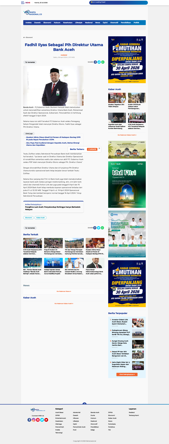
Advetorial (76, 412)
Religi (92, 430)
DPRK (57, 415)
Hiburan (76, 418)
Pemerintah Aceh (79, 427)
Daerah (37, 23)
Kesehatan (67, 23)
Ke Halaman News (64, 291)
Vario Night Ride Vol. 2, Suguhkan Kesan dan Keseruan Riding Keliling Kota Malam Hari (121, 364)
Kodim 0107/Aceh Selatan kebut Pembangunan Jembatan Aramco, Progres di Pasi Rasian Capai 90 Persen (136, 107)
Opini (105, 23)
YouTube (47, 421)
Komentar (30, 62)
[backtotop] (84, 404)
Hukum (57, 23)
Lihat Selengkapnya (127, 374)
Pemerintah (59, 427)
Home (27, 3)
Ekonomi (47, 23)
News (97, 23)
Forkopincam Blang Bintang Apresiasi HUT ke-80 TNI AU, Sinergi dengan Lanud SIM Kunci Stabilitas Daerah (121, 332)
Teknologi (58, 433)
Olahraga (58, 424)
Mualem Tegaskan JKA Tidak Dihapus (116, 105)
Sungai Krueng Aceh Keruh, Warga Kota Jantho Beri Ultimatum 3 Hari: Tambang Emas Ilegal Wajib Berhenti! (120, 343)
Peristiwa (111, 427)
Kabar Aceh (40, 218)
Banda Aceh (95, 412)
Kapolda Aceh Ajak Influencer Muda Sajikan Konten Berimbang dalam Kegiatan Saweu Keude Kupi (116, 126)
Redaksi (131, 412)
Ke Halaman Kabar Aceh (64, 303)
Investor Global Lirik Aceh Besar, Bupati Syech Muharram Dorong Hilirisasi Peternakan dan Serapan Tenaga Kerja (120, 322)
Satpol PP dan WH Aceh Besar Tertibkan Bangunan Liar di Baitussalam (120, 354)
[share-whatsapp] (102, 62)
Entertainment (60, 418)
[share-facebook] (95, 62)
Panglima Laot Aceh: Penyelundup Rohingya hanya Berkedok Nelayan (52, 208)
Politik (136, 23)
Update (92, 149)
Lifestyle (78, 23)
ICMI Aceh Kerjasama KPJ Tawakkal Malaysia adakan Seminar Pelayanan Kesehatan (136, 126)
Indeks (28, 23)
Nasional (88, 23)
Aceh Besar (59, 412)
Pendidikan (126, 23)
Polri (74, 430)
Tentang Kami (134, 415)
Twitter (43, 421)
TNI (109, 430)
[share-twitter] (99, 62)
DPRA (110, 412)
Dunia (93, 415)
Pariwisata (112, 424)
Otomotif (114, 23)
